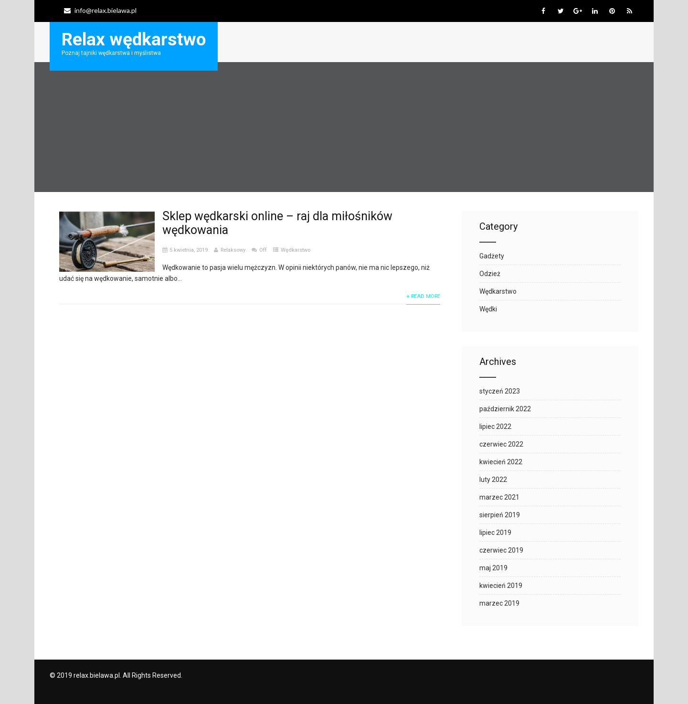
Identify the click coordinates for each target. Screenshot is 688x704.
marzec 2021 (499, 497)
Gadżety (491, 256)
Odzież (489, 273)
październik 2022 (505, 409)
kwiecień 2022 (500, 462)
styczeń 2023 (499, 391)
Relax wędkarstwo (134, 39)
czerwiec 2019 (501, 550)
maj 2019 (493, 568)
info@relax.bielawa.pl (100, 10)
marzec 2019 (499, 603)
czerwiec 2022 (501, 444)
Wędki (488, 309)
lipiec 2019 (495, 532)
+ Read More (423, 296)
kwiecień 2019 (500, 585)
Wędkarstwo (295, 250)
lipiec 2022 (495, 426)
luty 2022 (493, 479)
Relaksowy (233, 250)
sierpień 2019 (499, 515)
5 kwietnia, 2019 (188, 250)
